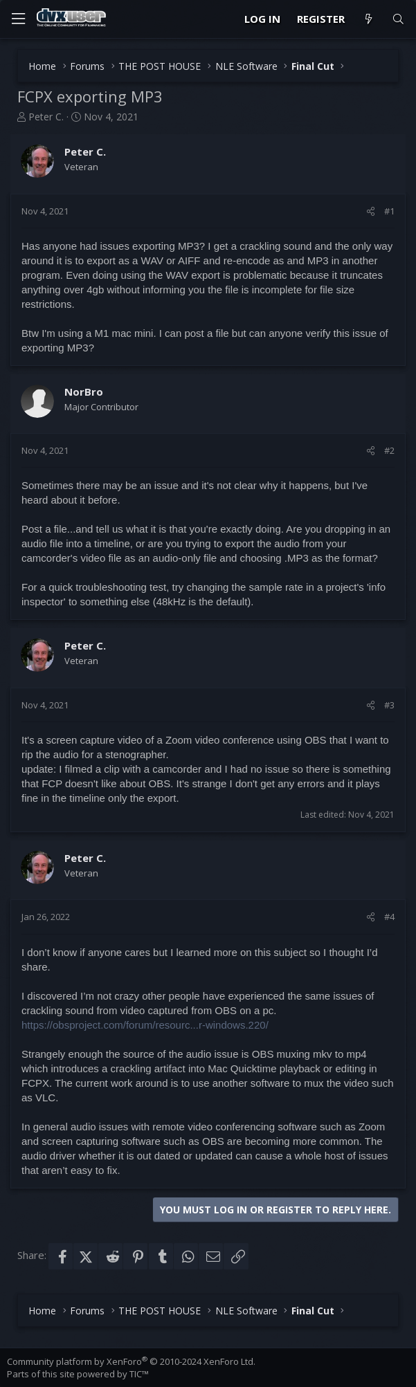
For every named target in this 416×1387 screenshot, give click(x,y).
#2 (389, 450)
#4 (389, 916)
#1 (389, 211)
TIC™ (139, 1374)
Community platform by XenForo (131, 1361)
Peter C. (46, 116)
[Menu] (18, 19)
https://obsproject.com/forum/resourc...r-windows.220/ (145, 1025)
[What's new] (368, 19)
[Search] (398, 19)
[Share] (370, 211)
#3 (389, 705)
